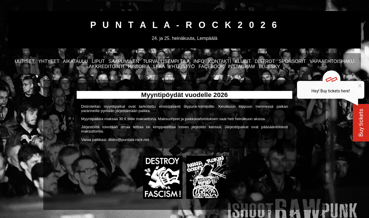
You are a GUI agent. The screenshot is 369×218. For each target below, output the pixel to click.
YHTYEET (48, 61)
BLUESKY (269, 66)
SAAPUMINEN (124, 61)
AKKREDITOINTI (106, 66)
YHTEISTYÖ (182, 66)
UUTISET (24, 61)
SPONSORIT (292, 61)
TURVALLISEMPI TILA (166, 61)
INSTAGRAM (241, 66)
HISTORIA (138, 66)
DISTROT (265, 61)
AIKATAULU (75, 61)
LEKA (159, 66)
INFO (198, 61)
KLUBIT (243, 61)
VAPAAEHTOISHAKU (332, 61)
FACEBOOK (211, 66)
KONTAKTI (219, 61)
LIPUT (98, 61)
